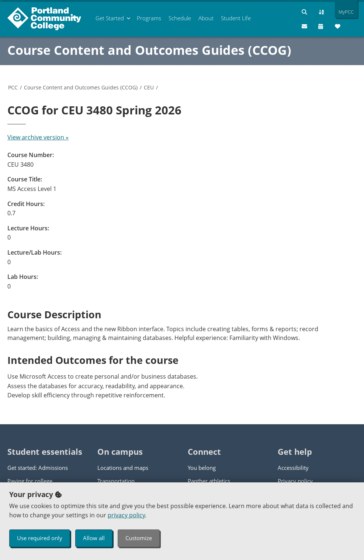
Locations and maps (122, 467)
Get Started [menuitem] (110, 18)
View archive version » (38, 137)
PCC (13, 87)
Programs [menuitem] (149, 18)
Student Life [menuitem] (236, 18)
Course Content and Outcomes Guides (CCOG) (149, 50)
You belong (202, 467)
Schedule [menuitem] (180, 18)
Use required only (39, 538)
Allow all (94, 538)
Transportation (116, 481)
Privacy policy (295, 481)
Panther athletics (209, 481)
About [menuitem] (206, 18)
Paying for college (29, 481)
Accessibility (293, 467)
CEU (149, 87)
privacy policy (126, 515)
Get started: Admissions (37, 467)
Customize (138, 538)
